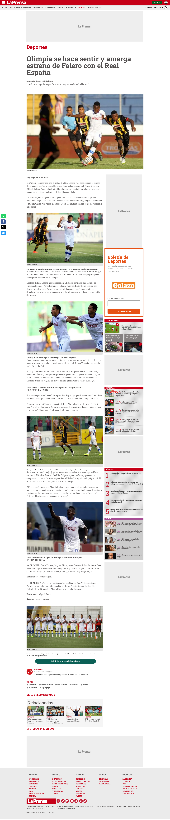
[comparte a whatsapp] (3, 216)
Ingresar (157, 2)
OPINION (103, 775)
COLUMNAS (104, 781)
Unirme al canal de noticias (67, 661)
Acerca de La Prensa (65, 806)
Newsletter (121, 806)
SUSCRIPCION (128, 793)
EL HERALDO (128, 781)
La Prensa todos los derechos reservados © (40, 807)
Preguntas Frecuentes (66, 808)
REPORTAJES (81, 786)
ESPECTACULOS (59, 781)
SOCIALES (56, 788)
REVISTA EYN (128, 791)
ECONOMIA (33, 784)
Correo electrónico (116, 298)
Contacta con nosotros (105, 806)
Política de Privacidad (84, 806)
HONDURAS (34, 779)
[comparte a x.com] (3, 227)
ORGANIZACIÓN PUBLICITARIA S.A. (41, 812)
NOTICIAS (33, 775)
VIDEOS (79, 791)
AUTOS (55, 793)
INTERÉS (56, 775)
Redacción (49, 81)
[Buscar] (166, 7)
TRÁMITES (80, 793)
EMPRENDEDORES (60, 784)
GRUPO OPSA (128, 775)
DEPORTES (57, 779)
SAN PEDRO (34, 781)
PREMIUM (80, 775)
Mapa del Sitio (134, 806)
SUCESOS (33, 786)
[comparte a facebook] (3, 221)
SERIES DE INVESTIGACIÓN (83, 780)
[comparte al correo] (3, 233)
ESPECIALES (81, 784)
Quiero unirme (124, 311)
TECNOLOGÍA (57, 791)
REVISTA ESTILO (130, 786)
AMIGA (55, 786)
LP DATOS (80, 788)
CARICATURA (104, 784)
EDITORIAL (103, 779)
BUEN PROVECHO (130, 788)
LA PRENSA (127, 779)
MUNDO (32, 788)
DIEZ (124, 784)
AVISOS (79, 796)
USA (31, 791)
